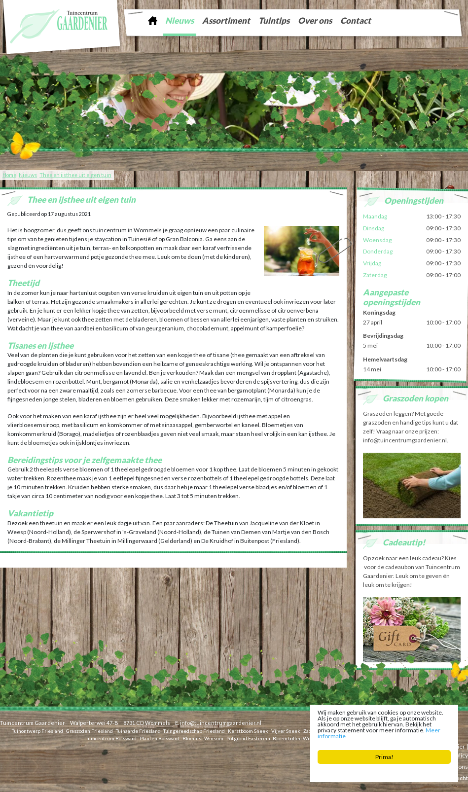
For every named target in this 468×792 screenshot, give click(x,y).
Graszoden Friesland (89, 730)
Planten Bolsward (160, 738)
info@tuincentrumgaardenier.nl (220, 723)
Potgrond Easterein (248, 738)
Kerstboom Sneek (248, 730)
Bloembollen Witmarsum (301, 738)
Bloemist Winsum (202, 738)
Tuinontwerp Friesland (37, 730)
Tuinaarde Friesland (138, 730)
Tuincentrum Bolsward (111, 738)
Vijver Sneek (285, 730)
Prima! (384, 756)
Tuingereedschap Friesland (194, 730)
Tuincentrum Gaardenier (32, 723)
